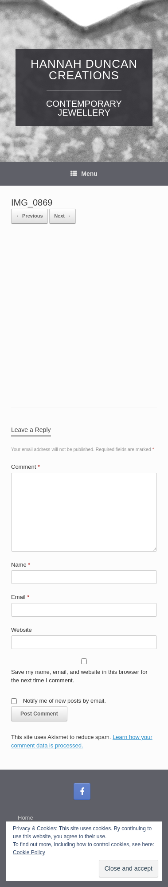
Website (21, 629)
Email (20, 597)
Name (20, 564)
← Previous (29, 215)
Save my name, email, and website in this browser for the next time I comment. (79, 676)
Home (25, 817)
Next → (62, 215)
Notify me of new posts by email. (64, 700)
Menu (84, 173)
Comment (25, 466)
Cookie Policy (29, 852)
